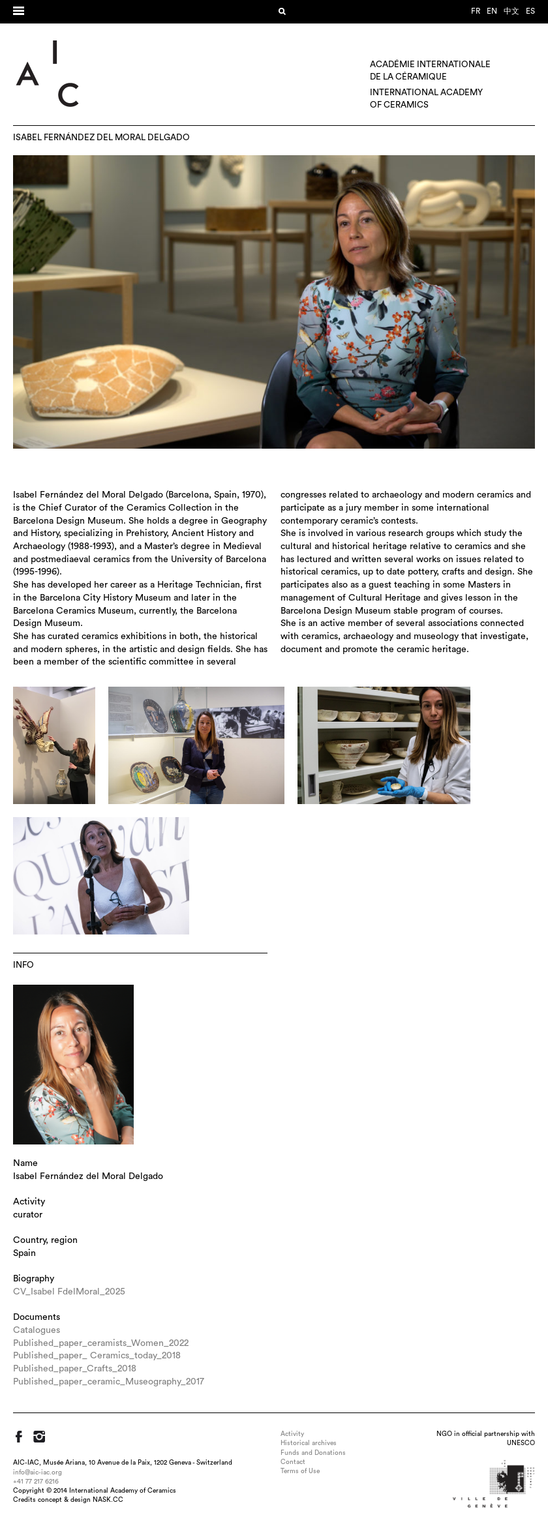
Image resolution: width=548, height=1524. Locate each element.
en (492, 11)
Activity (292, 1434)
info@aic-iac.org (37, 1472)
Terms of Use (300, 1471)
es (530, 11)
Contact (293, 1462)
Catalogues (36, 1330)
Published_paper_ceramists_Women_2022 (101, 1343)
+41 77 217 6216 (36, 1481)
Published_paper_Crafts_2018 (74, 1368)
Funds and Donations (313, 1453)
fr (475, 11)
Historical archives (309, 1443)
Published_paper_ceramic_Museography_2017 (108, 1381)
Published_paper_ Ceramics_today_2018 (97, 1355)
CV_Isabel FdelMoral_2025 (69, 1291)
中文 (511, 11)
